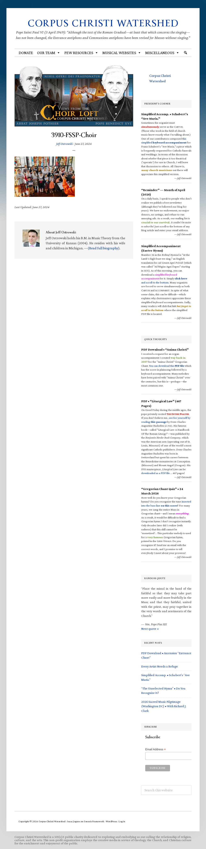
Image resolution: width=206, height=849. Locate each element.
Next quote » (150, 628)
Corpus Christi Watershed (103, 23)
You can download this (166, 365)
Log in (122, 821)
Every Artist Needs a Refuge (159, 666)
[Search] (185, 52)
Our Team (48, 52)
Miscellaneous (162, 52)
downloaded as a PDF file (155, 473)
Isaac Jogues (73, 821)
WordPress (111, 821)
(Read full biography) (103, 248)
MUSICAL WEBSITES (121, 52)
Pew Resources (81, 52)
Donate (26, 52)
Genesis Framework (94, 821)
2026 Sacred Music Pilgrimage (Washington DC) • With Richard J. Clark (163, 706)
